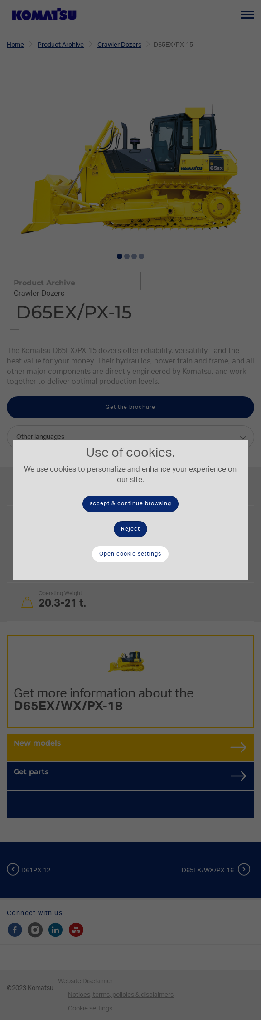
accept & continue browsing (130, 503)
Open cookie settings (130, 554)
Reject (130, 529)
